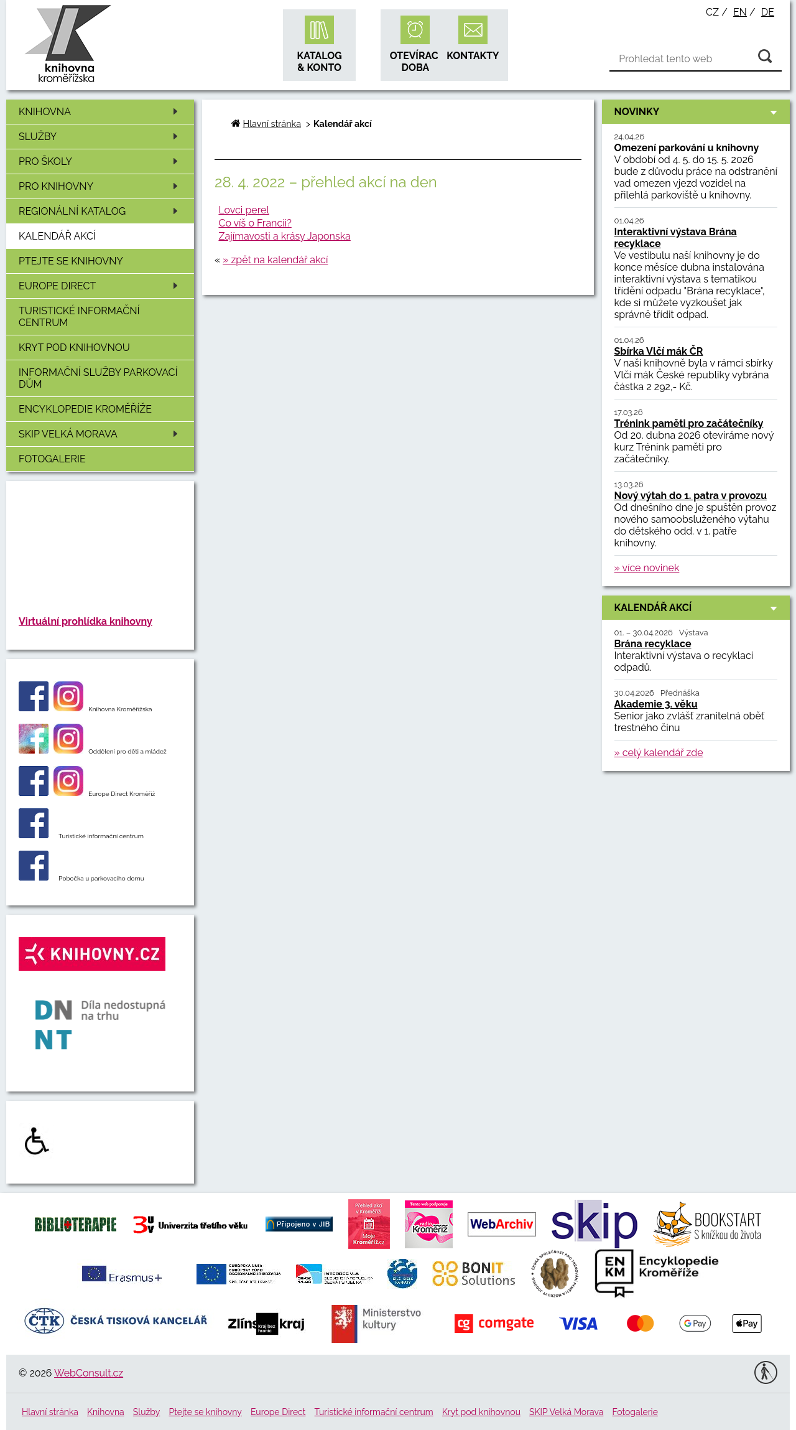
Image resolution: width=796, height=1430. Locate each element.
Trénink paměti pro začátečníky (689, 423)
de (767, 12)
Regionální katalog (100, 211)
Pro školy (100, 161)
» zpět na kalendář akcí (275, 260)
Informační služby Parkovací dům (98, 378)
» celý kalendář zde (658, 753)
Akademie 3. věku (656, 704)
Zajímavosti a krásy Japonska (284, 236)
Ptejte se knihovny (71, 261)
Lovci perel (243, 210)
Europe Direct (100, 286)
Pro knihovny (100, 186)
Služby (100, 136)
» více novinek (647, 568)
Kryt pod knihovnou (74, 347)
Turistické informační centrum (79, 317)
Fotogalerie (52, 459)
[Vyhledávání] (695, 59)
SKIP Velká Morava (100, 434)
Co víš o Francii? (254, 223)
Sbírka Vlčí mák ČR (658, 351)
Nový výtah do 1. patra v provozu (690, 496)
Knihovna (100, 112)
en (740, 12)
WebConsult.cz (88, 1373)
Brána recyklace (653, 644)
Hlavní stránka (272, 123)
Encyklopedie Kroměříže (85, 409)
